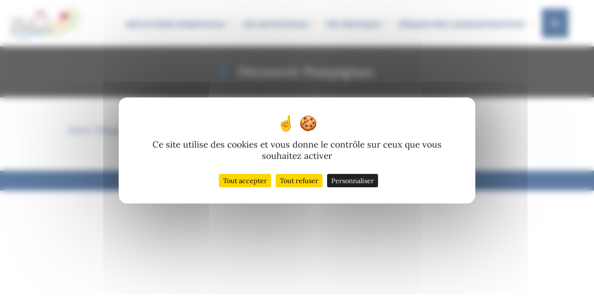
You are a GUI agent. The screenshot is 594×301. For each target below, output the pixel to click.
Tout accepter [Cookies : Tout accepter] (245, 180)
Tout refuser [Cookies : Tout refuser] (299, 180)
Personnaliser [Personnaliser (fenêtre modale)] (352, 180)
